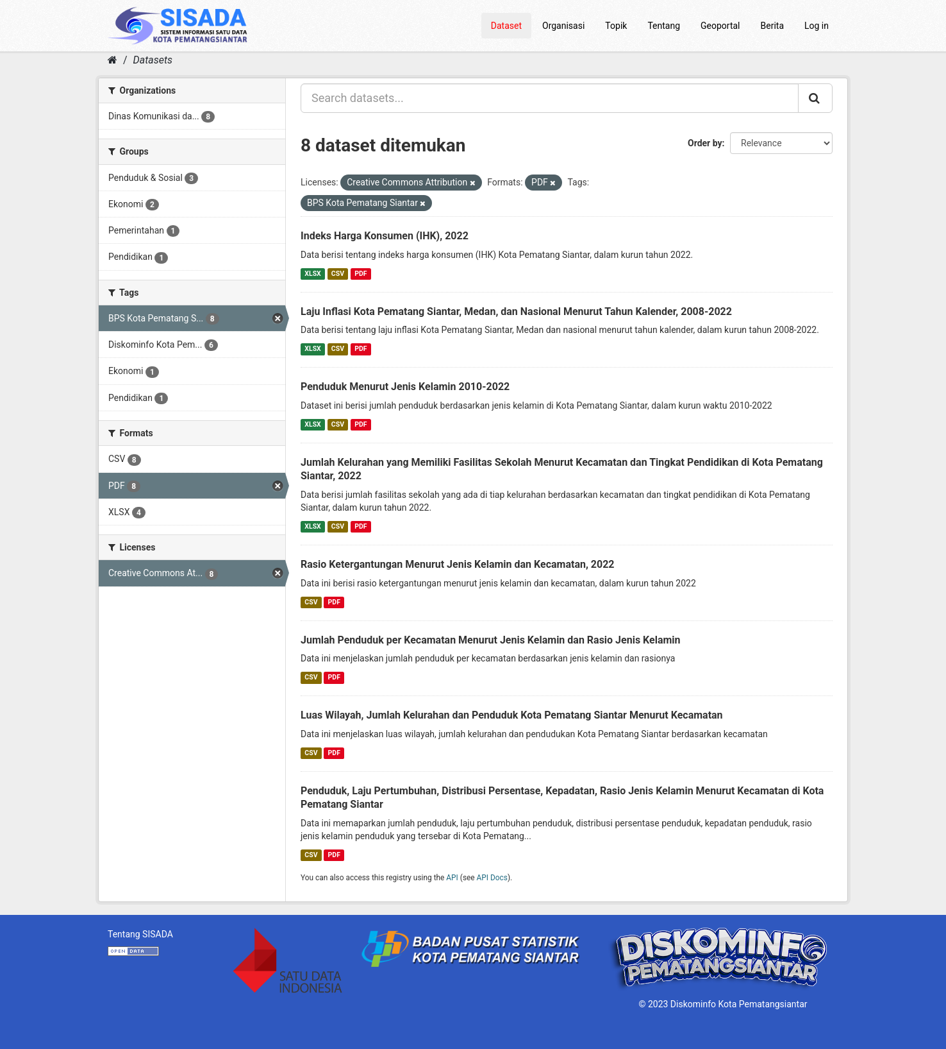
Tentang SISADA (140, 934)
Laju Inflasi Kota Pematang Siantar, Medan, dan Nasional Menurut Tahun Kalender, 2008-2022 (516, 311)
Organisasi (563, 26)
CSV (337, 273)
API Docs (492, 877)
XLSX (312, 273)
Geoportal (720, 26)
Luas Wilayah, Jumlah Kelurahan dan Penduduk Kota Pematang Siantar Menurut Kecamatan (512, 715)
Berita (772, 26)
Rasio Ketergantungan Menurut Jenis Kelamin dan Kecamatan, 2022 (458, 564)
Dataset (506, 26)
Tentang (663, 26)
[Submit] (815, 98)
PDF (360, 273)
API (452, 877)
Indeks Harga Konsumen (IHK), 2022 (385, 236)
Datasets (152, 60)
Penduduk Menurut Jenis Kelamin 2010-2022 (405, 386)
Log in (816, 26)
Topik (616, 26)
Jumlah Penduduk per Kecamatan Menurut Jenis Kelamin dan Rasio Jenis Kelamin (491, 640)
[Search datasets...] (550, 98)
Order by (705, 143)
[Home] (112, 60)
